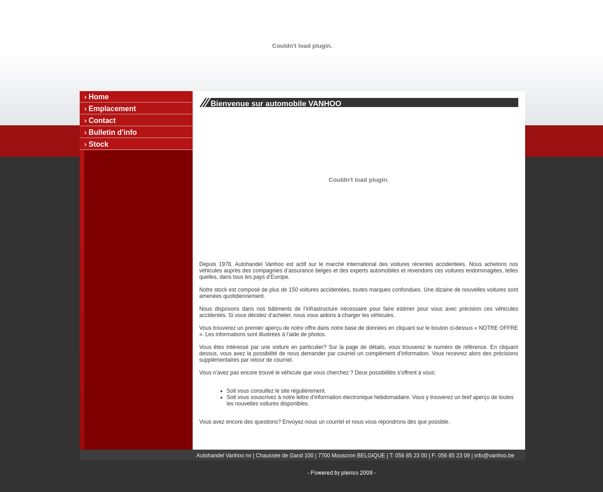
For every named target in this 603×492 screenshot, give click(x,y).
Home (99, 97)
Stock (99, 144)
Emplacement (112, 109)
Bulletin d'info (113, 132)
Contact (102, 120)
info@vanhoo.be (495, 455)
